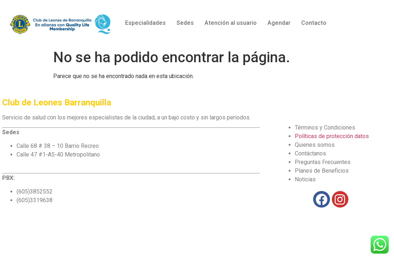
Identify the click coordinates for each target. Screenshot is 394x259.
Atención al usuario (231, 22)
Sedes (185, 22)
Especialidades (145, 22)
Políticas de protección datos (332, 136)
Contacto (313, 22)
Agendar (278, 22)
